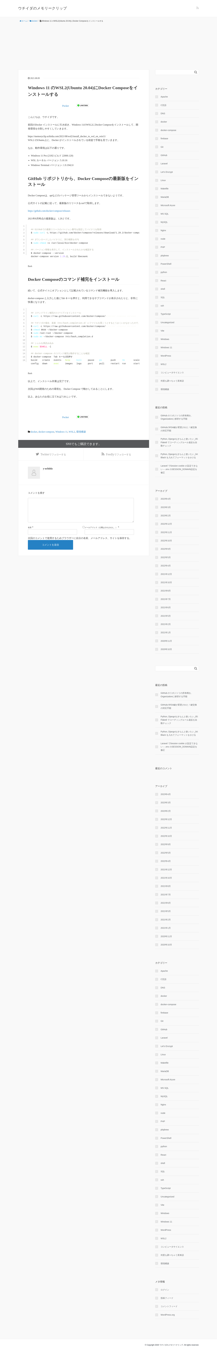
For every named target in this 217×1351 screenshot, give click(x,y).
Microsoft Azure (168, 205)
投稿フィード (167, 1298)
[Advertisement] (108, 46)
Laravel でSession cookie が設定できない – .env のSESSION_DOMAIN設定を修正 (179, 469)
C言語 (163, 105)
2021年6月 (166, 607)
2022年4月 (166, 565)
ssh (162, 305)
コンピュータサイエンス (172, 372)
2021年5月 (166, 616)
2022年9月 (166, 549)
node (163, 239)
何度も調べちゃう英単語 (172, 381)
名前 (29, 528)
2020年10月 (166, 649)
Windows (165, 339)
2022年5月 (166, 557)
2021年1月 (166, 632)
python (164, 272)
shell (163, 289)
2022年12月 (166, 524)
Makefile (164, 188)
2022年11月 (166, 532)
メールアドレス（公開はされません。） (101, 528)
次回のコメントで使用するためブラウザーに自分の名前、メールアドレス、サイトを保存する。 (80, 538)
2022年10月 (166, 540)
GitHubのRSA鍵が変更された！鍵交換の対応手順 (179, 429)
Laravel (164, 163)
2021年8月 (166, 590)
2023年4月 (166, 499)
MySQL (164, 222)
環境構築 (81, 431)
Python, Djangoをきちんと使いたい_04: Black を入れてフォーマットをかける (179, 456)
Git (162, 147)
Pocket (65, 106)
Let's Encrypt (167, 172)
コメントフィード (169, 1306)
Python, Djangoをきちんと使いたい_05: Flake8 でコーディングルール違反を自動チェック (179, 442)
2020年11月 (166, 641)
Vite (162, 331)
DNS (163, 113)
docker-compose (46, 431)
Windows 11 (61, 431)
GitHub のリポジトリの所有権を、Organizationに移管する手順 (177, 417)
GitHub (164, 155)
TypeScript (166, 314)
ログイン (165, 1290)
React (163, 280)
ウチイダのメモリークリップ (42, 8)
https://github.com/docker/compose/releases (49, 211)
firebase (164, 138)
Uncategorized (167, 322)
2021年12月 (166, 574)
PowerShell (166, 264)
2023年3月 (166, 507)
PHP (163, 247)
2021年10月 (166, 582)
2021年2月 (166, 624)
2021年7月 (166, 599)
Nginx (163, 230)
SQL (163, 297)
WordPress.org (168, 1315)
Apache (164, 97)
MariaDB (165, 197)
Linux (163, 180)
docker (34, 431)
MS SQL (165, 214)
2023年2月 (166, 515)
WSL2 (72, 431)
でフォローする (53, 454)
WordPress (166, 356)
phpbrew (165, 255)
